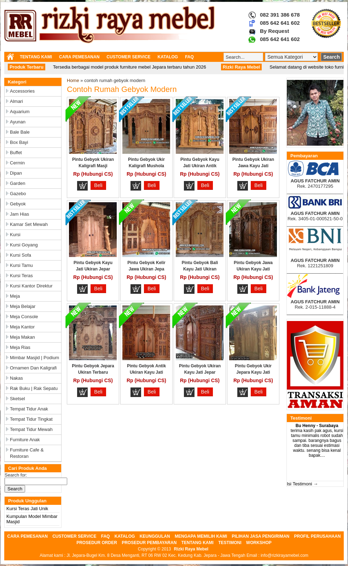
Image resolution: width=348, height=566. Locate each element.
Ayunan (17, 121)
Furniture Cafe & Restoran (27, 453)
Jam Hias (19, 214)
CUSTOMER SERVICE (128, 56)
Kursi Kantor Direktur (31, 285)
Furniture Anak (25, 439)
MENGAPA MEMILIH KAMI (201, 536)
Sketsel (17, 398)
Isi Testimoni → (302, 483)
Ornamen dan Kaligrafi (33, 367)
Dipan (16, 173)
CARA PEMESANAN (79, 56)
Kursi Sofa (20, 255)
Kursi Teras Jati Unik (27, 508)
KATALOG (168, 56)
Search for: (16, 475)
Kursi (15, 234)
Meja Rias (20, 347)
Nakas (16, 378)
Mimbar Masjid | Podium (34, 357)
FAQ (189, 56)
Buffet (16, 152)
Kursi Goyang (24, 244)
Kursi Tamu (21, 265)
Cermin (17, 162)
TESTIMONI (229, 542)
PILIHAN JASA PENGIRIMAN (260, 536)
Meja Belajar (22, 306)
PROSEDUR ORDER (96, 542)
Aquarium (20, 111)
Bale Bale (20, 132)
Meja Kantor (22, 326)
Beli (98, 185)
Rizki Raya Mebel (191, 549)
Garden (17, 183)
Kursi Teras (21, 275)
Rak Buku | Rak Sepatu (34, 388)
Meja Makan (22, 337)
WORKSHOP (259, 542)
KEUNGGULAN (155, 536)
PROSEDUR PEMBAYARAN (149, 542)
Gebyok (18, 203)
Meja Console (24, 316)
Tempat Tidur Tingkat (31, 419)
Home (73, 80)
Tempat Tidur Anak (29, 409)
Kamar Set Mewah (29, 224)
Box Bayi (19, 142)
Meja (15, 296)
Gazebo (18, 193)
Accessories (22, 91)
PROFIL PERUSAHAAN (317, 536)
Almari (16, 101)
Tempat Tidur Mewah (31, 429)
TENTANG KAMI (36, 56)
